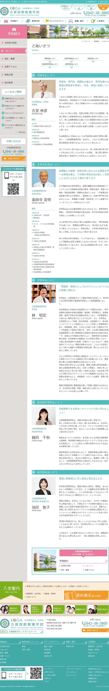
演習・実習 (26, 649)
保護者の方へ (92, 2)
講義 (23, 646)
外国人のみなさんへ (95, 675)
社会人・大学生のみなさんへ (98, 672)
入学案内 (98, 21)
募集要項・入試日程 (33, 594)
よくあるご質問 (49, 675)
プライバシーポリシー (74, 669)
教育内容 (33, 21)
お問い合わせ (49, 672)
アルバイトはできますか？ (14, 113)
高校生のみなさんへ (95, 669)
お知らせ (47, 678)
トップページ (86, 41)
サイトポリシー (71, 672)
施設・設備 (48, 646)
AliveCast (106, 686)
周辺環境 (47, 653)
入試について (31, 597)
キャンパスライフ (54, 21)
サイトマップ (71, 675)
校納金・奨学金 (50, 594)
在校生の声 (48, 656)
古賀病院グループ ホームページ (21, 632)
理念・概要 (10, 59)
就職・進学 (76, 21)
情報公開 (9, 75)
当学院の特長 (11, 43)
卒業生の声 (70, 646)
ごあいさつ (4, 649)
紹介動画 (9, 82)
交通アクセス (11, 67)
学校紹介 (11, 21)
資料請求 (91, 656)
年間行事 (47, 649)
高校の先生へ (104, 2)
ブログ (46, 681)
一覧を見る (22, 132)
